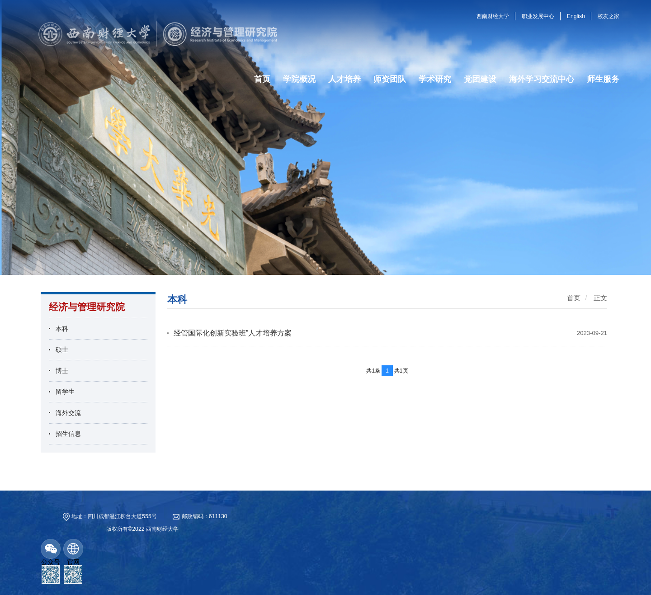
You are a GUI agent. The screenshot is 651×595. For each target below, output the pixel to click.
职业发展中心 (538, 16)
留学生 (65, 391)
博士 (62, 370)
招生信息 (68, 433)
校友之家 (608, 16)
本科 (62, 328)
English (576, 16)
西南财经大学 (492, 16)
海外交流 (68, 412)
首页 (573, 298)
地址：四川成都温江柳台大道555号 (113, 516)
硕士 (62, 349)
